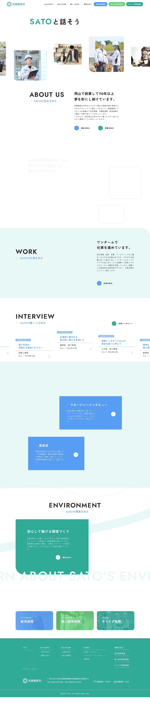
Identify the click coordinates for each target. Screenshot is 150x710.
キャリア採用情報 (134, 4)
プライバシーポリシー (31, 669)
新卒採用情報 (100, 4)
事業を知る (109, 130)
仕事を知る (108, 285)
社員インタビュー (126, 327)
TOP (25, 647)
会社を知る (85, 130)
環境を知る (66, 559)
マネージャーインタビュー (94, 655)
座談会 (86, 659)
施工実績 (66, 655)
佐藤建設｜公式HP (102, 681)
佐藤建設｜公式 (120, 681)
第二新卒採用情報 (117, 4)
